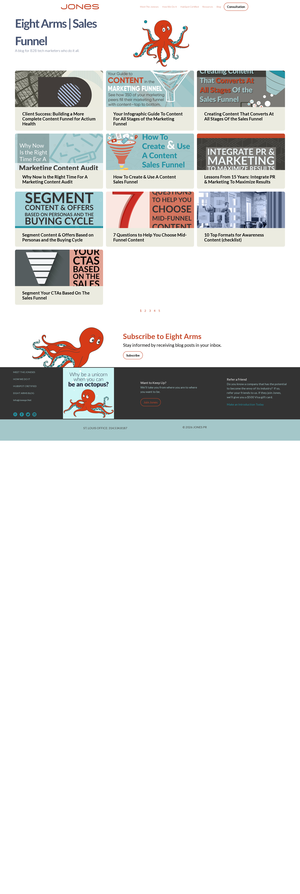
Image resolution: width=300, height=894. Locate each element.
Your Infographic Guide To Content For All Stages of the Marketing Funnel (148, 118)
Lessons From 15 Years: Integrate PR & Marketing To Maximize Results (239, 179)
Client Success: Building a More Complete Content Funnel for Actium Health (59, 118)
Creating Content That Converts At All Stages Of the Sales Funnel (239, 116)
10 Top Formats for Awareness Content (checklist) (234, 237)
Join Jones (151, 402)
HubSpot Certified (189, 6)
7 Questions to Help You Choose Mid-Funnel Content (150, 237)
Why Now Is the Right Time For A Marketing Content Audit (55, 179)
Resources (207, 6)
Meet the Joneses (149, 6)
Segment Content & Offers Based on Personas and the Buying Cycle (58, 237)
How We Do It (169, 6)
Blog (218, 6)
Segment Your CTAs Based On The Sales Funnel (56, 295)
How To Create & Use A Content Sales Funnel (144, 179)
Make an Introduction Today (246, 404)
